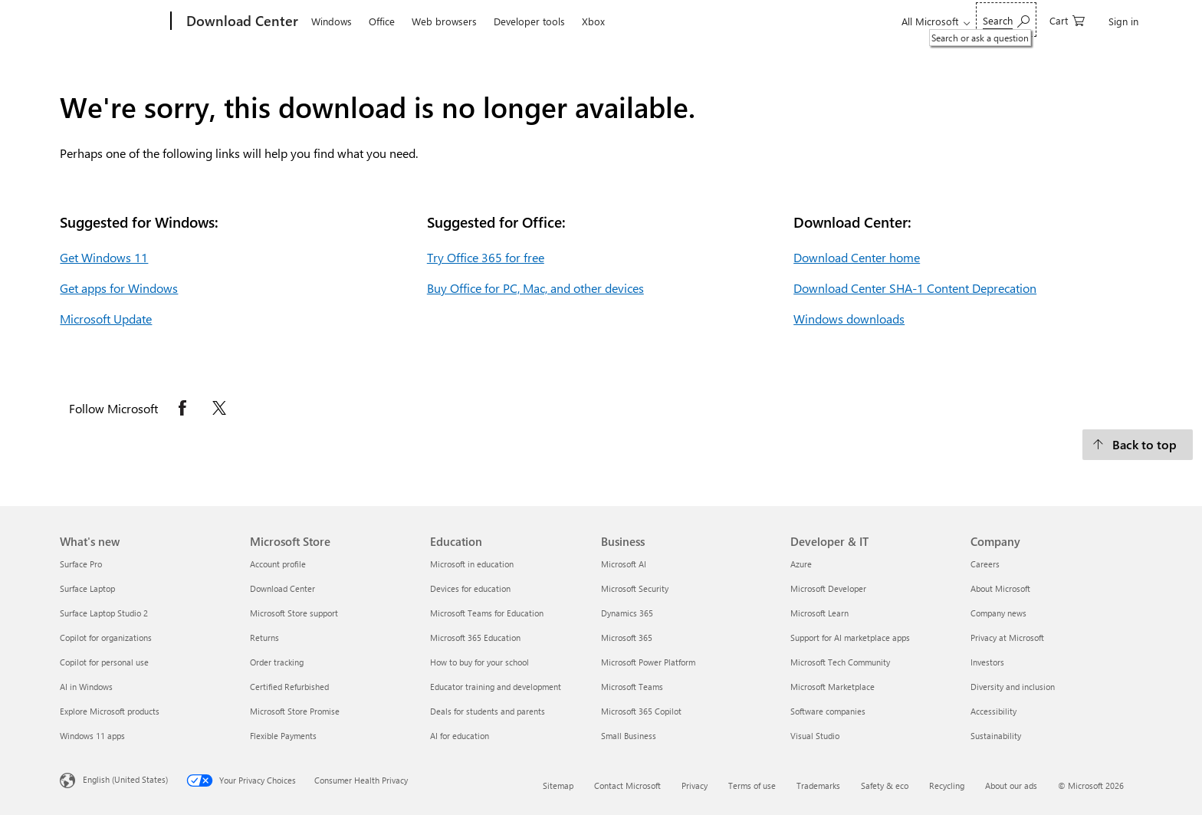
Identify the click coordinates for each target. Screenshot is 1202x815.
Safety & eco (884, 785)
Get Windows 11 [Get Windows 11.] (104, 257)
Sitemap (558, 785)
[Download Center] (241, 21)
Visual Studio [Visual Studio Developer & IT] (814, 735)
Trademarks (818, 785)
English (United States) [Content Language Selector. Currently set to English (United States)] (125, 779)
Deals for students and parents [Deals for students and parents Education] (487, 711)
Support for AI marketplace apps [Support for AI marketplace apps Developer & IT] (850, 637)
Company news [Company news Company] (998, 613)
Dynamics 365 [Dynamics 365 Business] (627, 613)
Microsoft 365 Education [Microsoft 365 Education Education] (475, 637)
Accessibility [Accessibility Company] (993, 711)
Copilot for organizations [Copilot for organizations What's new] (106, 637)
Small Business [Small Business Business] (628, 735)
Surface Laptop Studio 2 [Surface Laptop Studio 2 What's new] (104, 613)
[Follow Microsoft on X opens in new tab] (219, 408)
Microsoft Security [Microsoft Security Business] (634, 588)
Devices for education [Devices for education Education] (470, 588)
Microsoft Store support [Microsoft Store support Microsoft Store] (294, 613)
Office (382, 21)
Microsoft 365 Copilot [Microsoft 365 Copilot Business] (641, 711)
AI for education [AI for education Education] (459, 735)
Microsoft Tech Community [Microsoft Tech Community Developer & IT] (840, 662)
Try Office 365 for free (485, 257)
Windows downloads (849, 319)
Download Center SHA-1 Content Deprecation (914, 288)
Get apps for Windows (119, 288)
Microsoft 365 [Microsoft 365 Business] (626, 637)
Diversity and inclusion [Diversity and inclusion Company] (1012, 686)
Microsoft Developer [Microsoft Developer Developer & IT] (828, 588)
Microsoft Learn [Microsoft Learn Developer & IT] (819, 613)
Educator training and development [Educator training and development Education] (495, 686)
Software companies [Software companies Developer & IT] (827, 711)
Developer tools (529, 21)
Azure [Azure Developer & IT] (801, 564)
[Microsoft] (112, 21)
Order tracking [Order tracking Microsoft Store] (277, 662)
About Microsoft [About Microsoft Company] (1000, 588)
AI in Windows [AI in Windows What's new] (86, 686)
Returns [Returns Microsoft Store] (264, 637)
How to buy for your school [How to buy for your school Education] (479, 662)
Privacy (694, 785)
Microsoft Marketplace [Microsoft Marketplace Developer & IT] (832, 686)
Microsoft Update (106, 319)
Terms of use (752, 785)
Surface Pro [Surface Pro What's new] (81, 564)
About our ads (1011, 785)
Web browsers (444, 21)
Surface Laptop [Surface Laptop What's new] (87, 588)
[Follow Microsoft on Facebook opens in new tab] (182, 408)
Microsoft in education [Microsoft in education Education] (472, 564)
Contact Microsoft (627, 785)
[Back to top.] (1137, 444)
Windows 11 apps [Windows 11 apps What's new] (92, 735)
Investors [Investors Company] (987, 662)
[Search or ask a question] (1006, 19)
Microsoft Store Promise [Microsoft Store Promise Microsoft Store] (295, 711)
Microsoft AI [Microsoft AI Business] (623, 564)
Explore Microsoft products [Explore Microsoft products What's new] (109, 711)
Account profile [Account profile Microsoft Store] (278, 564)
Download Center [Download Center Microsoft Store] (282, 588)
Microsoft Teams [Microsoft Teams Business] (632, 686)
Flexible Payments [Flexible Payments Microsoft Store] (283, 735)
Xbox (593, 21)
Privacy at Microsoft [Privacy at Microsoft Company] (1007, 637)
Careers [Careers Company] (985, 564)
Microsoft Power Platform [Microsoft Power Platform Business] (648, 662)
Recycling (946, 785)
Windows (331, 21)
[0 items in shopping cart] (1067, 20)
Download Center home (856, 257)
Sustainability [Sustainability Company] (995, 735)
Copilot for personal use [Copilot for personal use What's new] (104, 662)
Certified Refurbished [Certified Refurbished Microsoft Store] (289, 686)
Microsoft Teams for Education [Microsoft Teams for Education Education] (487, 613)
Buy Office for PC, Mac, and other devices (535, 288)
